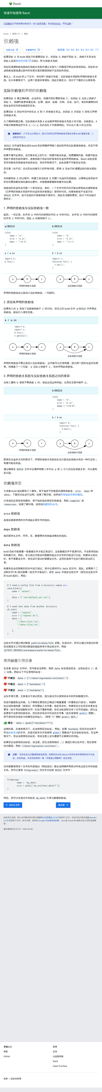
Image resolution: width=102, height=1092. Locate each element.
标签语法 (13, 732)
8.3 (87, 49)
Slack (55, 1061)
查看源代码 (33, 49)
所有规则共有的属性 (71, 494)
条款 (6, 1078)
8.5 (77, 49)
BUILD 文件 (12, 805)
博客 (6, 1051)
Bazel (6, 34)
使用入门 (16, 34)
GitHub (7, 1056)
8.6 (72, 49)
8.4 (82, 49)
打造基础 (8, 23)
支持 (55, 1051)
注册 (69, 23)
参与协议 (56, 23)
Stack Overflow (60, 1066)
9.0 (68, 49)
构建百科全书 (50, 504)
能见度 (63, 805)
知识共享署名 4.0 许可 (50, 817)
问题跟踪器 (58, 1056)
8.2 (92, 49)
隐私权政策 (16, 1078)
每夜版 (61, 49)
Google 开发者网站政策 (48, 820)
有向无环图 (22, 60)
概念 (26, 34)
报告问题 (12, 49)
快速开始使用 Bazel (17, 13)
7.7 (96, 49)
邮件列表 (41, 23)
